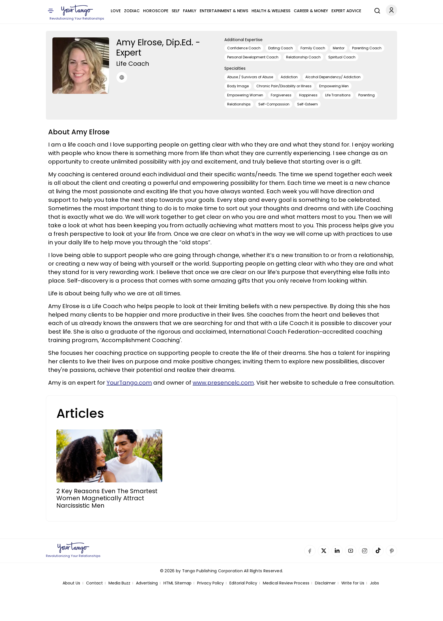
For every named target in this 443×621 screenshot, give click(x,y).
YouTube (350, 550)
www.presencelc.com (223, 383)
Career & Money (311, 11)
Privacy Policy (210, 583)
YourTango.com (129, 383)
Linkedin (337, 550)
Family (189, 11)
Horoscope (155, 11)
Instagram (364, 550)
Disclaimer (325, 583)
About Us (71, 583)
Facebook (310, 550)
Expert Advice (346, 11)
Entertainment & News (224, 11)
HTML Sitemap (177, 583)
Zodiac (132, 11)
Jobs (374, 583)
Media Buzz (119, 583)
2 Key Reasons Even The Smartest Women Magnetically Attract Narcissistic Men (106, 498)
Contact (94, 583)
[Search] (376, 10)
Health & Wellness (271, 11)
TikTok (378, 550)
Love (116, 11)
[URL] (121, 77)
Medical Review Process (286, 583)
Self (176, 11)
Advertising (147, 583)
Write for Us (352, 583)
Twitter (323, 550)
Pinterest (391, 550)
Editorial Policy (243, 583)
